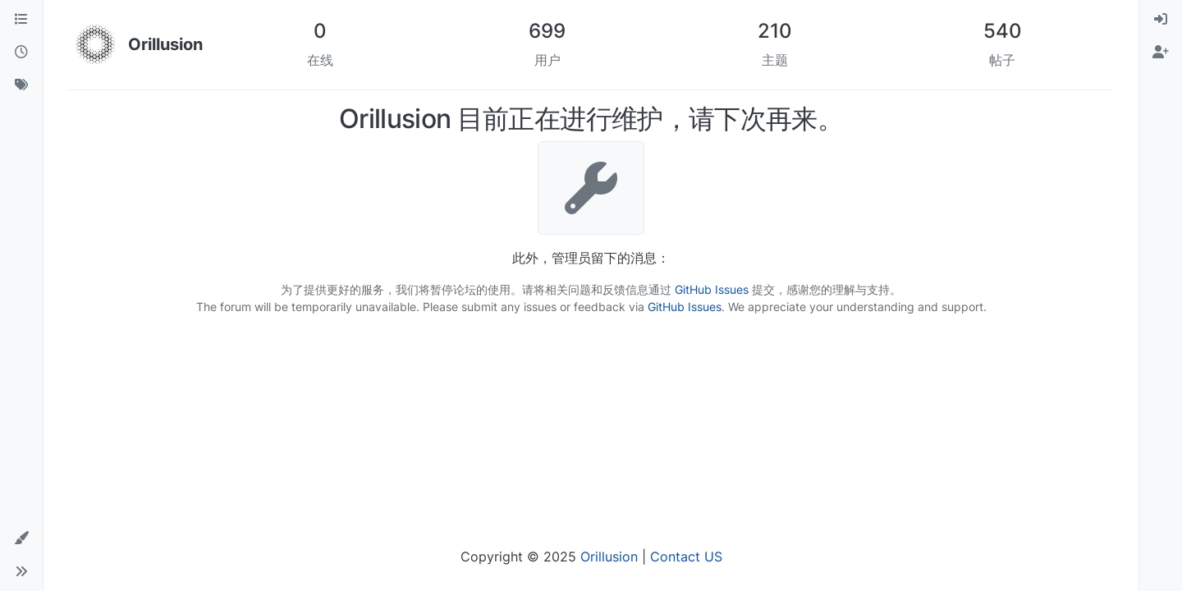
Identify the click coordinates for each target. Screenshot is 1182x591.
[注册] (1160, 52)
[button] (21, 538)
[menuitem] (1160, 20)
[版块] (21, 20)
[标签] (21, 85)
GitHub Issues (712, 289)
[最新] (21, 52)
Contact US (686, 556)
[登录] (1160, 20)
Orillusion (609, 556)
